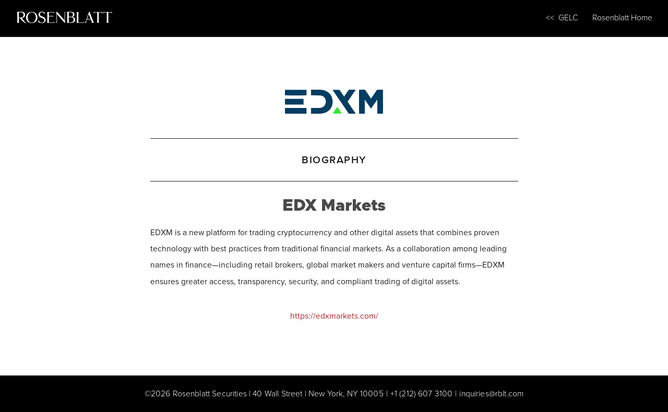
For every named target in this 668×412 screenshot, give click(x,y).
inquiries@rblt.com (491, 393)
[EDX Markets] (334, 100)
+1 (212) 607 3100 (421, 393)
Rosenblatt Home (622, 17)
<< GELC (562, 17)
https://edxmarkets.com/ (334, 315)
